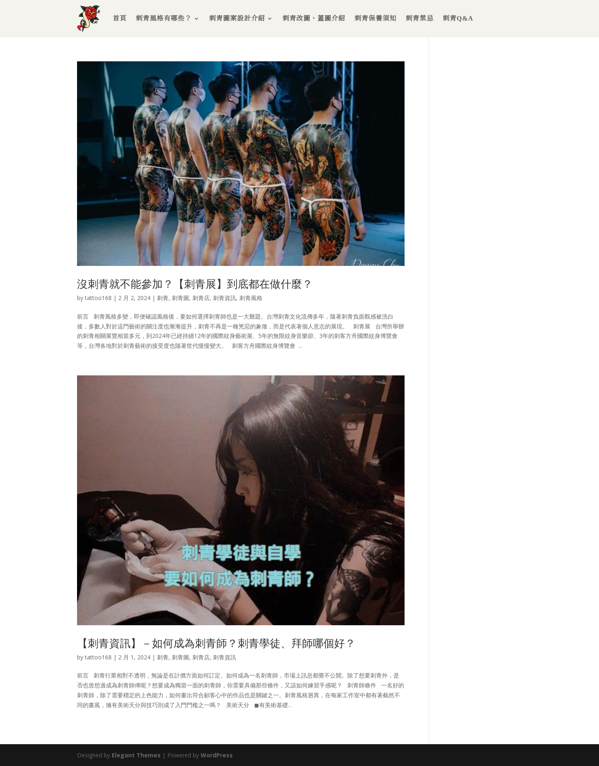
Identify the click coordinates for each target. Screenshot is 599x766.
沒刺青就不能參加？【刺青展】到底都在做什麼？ (195, 283)
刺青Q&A (457, 18)
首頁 (119, 18)
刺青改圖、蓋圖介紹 (313, 18)
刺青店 (201, 298)
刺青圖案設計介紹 (237, 18)
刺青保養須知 (375, 18)
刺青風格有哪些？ (164, 18)
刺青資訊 (224, 298)
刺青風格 (250, 298)
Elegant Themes (136, 755)
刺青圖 (180, 298)
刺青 (162, 298)
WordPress (217, 755)
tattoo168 (98, 298)
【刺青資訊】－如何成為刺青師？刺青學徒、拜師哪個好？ (216, 643)
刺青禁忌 (419, 18)
